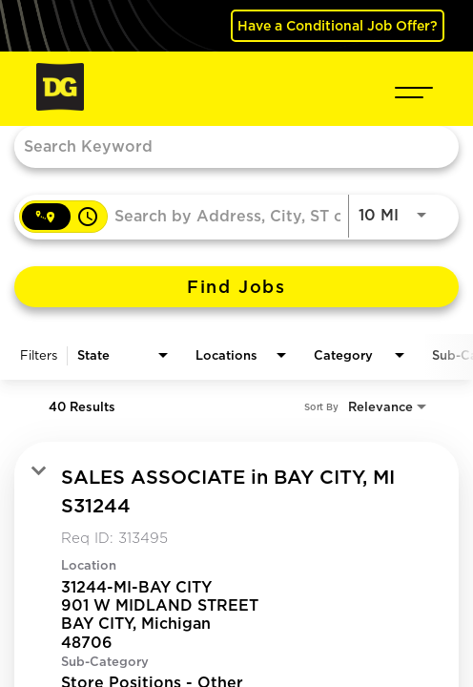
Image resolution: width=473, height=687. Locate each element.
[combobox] (227, 145)
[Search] (236, 286)
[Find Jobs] (236, 286)
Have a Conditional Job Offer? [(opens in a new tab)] (337, 25)
